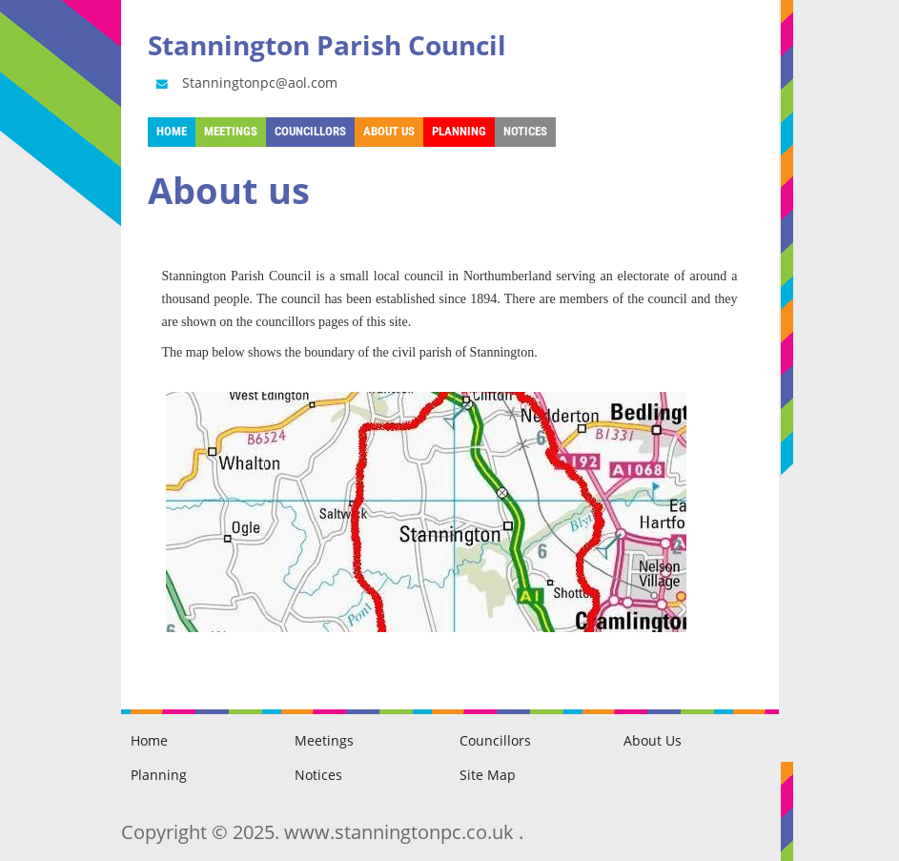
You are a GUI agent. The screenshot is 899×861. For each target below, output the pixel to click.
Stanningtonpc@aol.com (245, 82)
